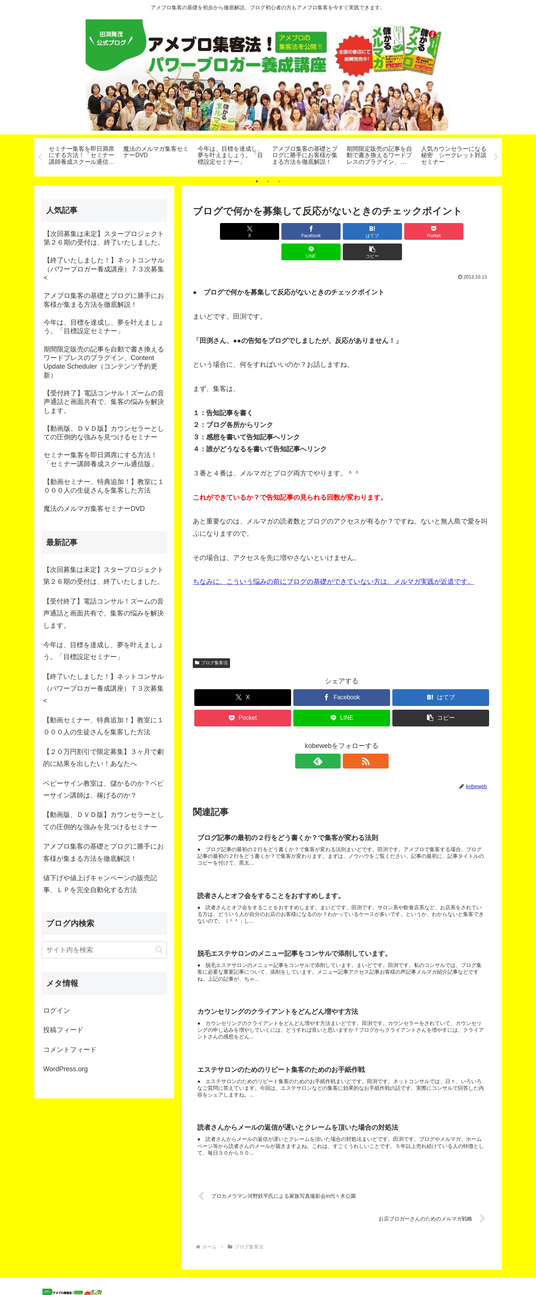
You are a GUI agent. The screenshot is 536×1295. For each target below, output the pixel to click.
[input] (104, 950)
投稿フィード (63, 1030)
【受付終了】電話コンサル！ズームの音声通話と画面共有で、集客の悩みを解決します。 (103, 613)
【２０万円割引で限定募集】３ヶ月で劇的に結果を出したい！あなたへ (103, 757)
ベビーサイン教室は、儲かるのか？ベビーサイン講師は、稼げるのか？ (103, 789)
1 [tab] (257, 181)
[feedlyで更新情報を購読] (333, 740)
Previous (40, 157)
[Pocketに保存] (366, 231)
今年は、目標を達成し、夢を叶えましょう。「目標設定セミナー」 (103, 651)
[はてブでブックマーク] (317, 231)
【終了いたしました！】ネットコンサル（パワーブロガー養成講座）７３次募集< (103, 688)
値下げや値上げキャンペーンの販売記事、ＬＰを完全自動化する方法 (100, 884)
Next (496, 157)
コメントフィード (70, 1049)
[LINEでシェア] (417, 231)
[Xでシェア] (216, 231)
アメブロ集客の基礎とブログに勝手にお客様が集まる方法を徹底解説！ (103, 852)
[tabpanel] (82, 156)
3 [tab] (279, 181)
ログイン (56, 1010)
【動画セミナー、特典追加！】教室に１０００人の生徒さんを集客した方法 (103, 726)
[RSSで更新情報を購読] (350, 740)
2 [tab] (268, 181)
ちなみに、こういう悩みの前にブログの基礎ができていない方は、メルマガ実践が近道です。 (333, 561)
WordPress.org (65, 1069)
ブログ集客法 (211, 642)
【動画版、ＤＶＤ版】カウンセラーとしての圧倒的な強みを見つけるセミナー (103, 820)
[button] (467, 231)
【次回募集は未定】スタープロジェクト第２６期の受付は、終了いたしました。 (103, 575)
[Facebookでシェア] (266, 231)
